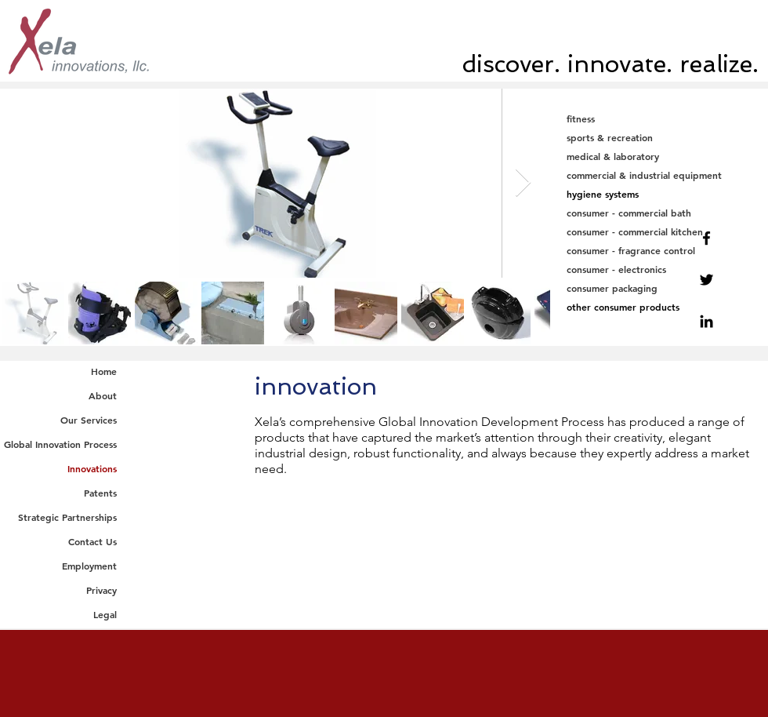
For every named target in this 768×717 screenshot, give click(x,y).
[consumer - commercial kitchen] (660, 231)
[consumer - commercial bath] (660, 213)
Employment (89, 565)
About (103, 395)
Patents (100, 492)
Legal (105, 614)
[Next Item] (523, 183)
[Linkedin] (706, 321)
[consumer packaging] (660, 288)
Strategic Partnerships (67, 517)
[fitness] (660, 119)
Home (104, 371)
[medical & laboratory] (660, 156)
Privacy (101, 590)
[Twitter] (706, 280)
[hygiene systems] (660, 194)
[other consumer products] (660, 307)
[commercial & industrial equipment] (660, 175)
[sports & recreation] (660, 137)
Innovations (92, 468)
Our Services (88, 419)
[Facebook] (706, 238)
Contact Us (92, 541)
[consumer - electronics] (660, 269)
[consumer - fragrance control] (660, 250)
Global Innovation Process (60, 444)
